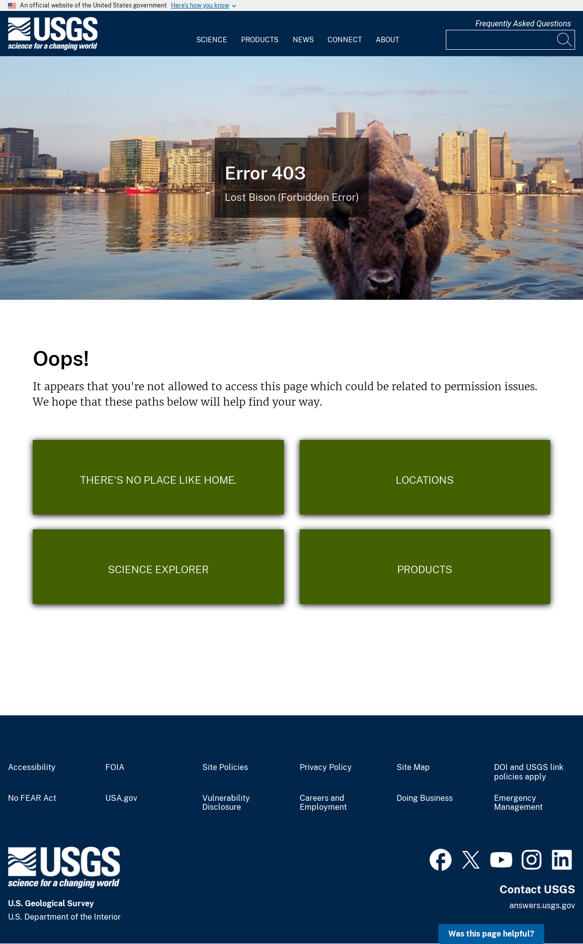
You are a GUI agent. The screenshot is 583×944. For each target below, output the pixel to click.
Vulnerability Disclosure (226, 803)
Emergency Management (518, 803)
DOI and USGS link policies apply (529, 772)
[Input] (510, 40)
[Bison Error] (291, 178)
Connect (345, 40)
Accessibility (32, 767)
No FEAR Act (32, 798)
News (303, 40)
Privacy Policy (326, 767)
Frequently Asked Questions (523, 23)
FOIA (114, 767)
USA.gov (121, 798)
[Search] (565, 40)
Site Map (413, 767)
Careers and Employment (323, 803)
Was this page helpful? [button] (491, 934)
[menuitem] (211, 34)
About (387, 40)
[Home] (52, 48)
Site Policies (225, 767)
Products (259, 40)
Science (211, 40)
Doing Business (425, 798)
